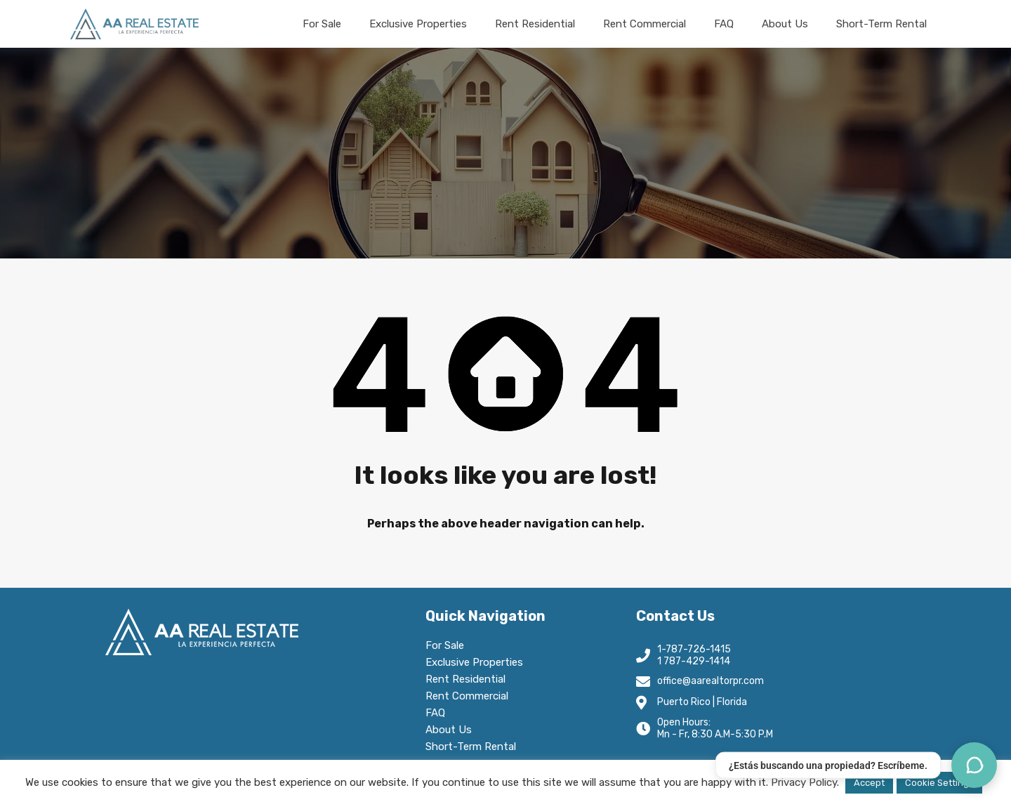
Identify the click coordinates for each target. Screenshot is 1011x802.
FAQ (724, 24)
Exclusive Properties (418, 24)
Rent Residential (535, 24)
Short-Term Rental (881, 24)
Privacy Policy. (805, 782)
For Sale (322, 24)
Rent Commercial (644, 24)
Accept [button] (869, 782)
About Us (785, 24)
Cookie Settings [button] (939, 782)
